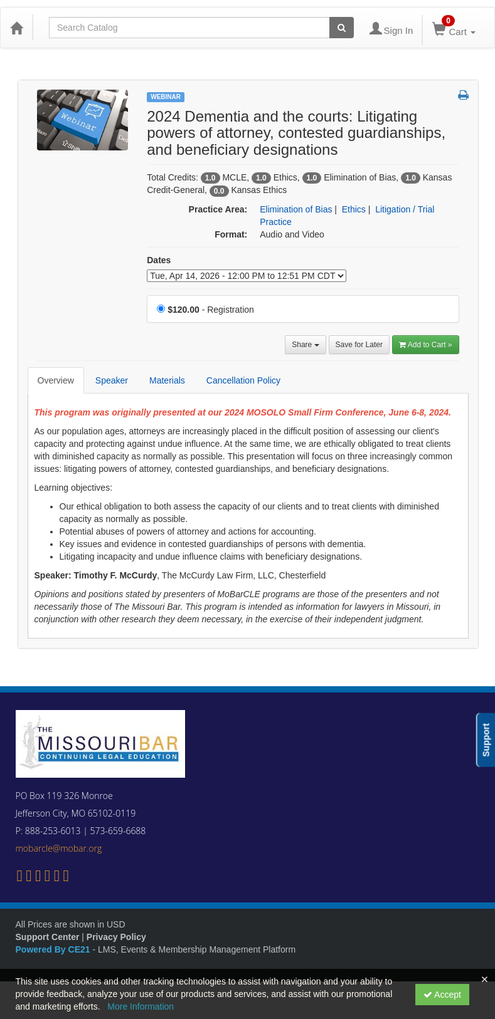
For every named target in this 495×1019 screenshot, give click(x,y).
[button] (463, 96)
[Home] (16, 27)
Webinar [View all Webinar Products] (166, 96)
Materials (167, 380)
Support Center (48, 937)
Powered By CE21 (54, 949)
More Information (140, 1006)
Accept (442, 995)
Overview (56, 380)
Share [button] (305, 344)
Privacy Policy (116, 937)
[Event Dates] (246, 275)
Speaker (111, 380)
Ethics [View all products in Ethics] (354, 209)
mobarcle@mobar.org (59, 848)
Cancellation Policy (243, 380)
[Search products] (341, 27)
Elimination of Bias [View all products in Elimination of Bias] (296, 209)
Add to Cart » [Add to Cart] (425, 344)
